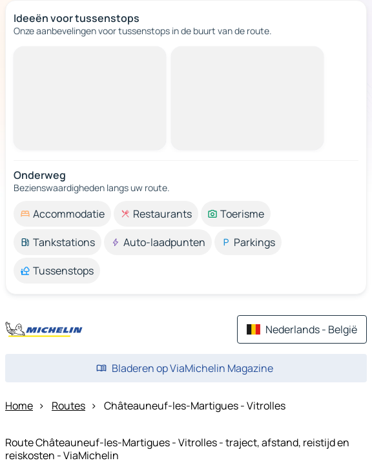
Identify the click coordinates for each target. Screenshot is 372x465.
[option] (62, 214)
